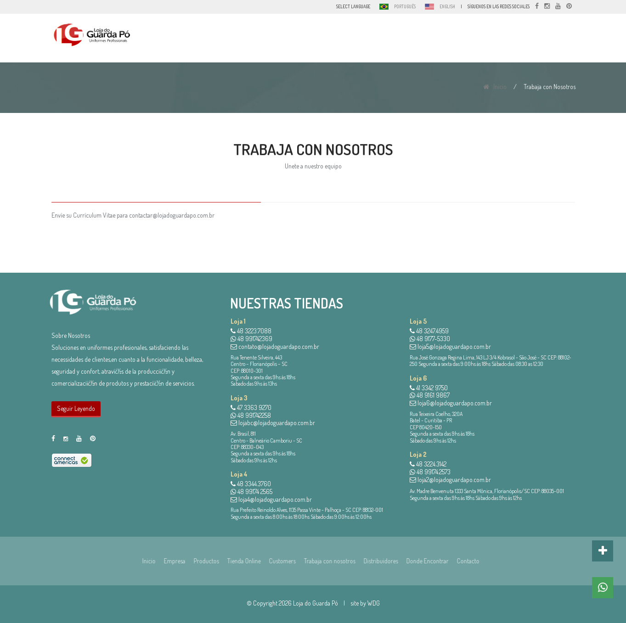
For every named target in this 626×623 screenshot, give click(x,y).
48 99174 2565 (251, 491)
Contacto (549, 39)
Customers (408, 39)
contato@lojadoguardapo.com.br (275, 346)
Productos (368, 39)
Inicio (496, 86)
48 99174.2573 (430, 472)
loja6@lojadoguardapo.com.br (451, 403)
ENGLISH (447, 6)
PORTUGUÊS (405, 6)
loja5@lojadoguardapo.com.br (450, 346)
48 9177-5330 (430, 338)
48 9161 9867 (430, 395)
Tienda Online (241, 561)
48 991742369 (251, 338)
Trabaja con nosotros (326, 561)
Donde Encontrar (504, 39)
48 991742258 (251, 415)
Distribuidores (453, 39)
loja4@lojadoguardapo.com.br (271, 499)
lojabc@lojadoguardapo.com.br (273, 423)
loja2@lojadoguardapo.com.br (450, 479)
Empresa (331, 39)
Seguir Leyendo (76, 408)
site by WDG (365, 603)
